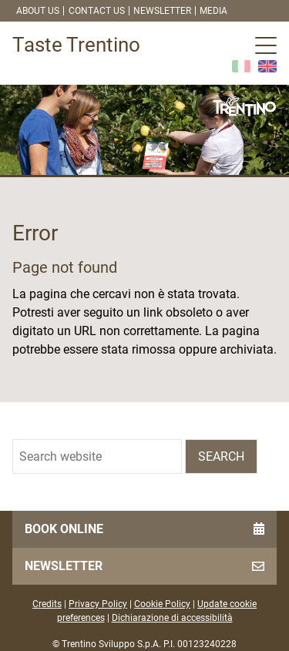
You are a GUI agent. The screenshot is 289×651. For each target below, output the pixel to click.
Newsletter (162, 10)
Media (213, 10)
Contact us (97, 10)
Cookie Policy (162, 604)
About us (37, 10)
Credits (47, 604)
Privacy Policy (98, 604)
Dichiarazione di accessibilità (172, 617)
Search (221, 456)
